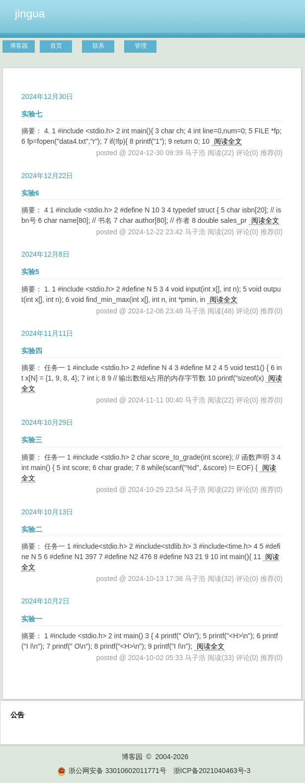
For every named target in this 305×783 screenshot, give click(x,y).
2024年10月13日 (47, 512)
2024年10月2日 (45, 601)
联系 (98, 45)
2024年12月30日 (47, 96)
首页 (56, 45)
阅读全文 (228, 141)
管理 (141, 45)
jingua (30, 13)
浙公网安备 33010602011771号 (111, 771)
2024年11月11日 (47, 333)
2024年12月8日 (45, 254)
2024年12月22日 (47, 176)
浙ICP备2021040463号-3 (212, 771)
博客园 (19, 45)
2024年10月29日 (47, 422)
